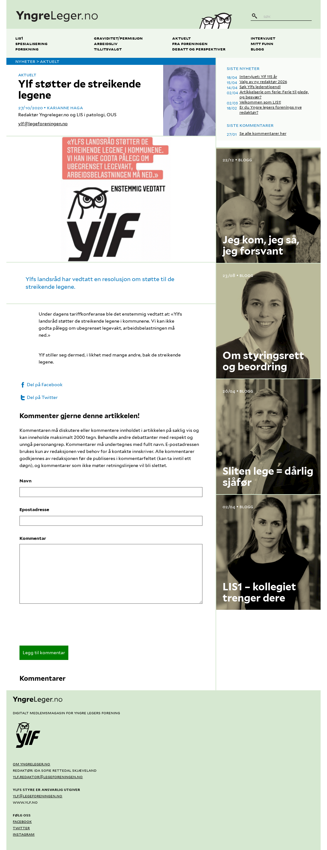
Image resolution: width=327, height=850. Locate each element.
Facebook (22, 821)
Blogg (257, 48)
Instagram (23, 834)
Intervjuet (263, 38)
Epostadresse (34, 509)
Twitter (21, 828)
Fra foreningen (190, 43)
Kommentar (32, 538)
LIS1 (19, 38)
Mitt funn (262, 43)
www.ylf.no (25, 802)
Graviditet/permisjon (118, 38)
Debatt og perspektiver (198, 48)
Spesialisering (31, 43)
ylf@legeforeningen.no (43, 123)
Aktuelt (181, 38)
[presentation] (68, 626)
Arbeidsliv (106, 43)
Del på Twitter (38, 397)
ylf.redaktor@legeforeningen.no (48, 776)
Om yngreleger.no (31, 764)
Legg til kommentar (44, 652)
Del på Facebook (41, 384)
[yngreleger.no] (97, 14)
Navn (25, 480)
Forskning (27, 48)
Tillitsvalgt (108, 48)
